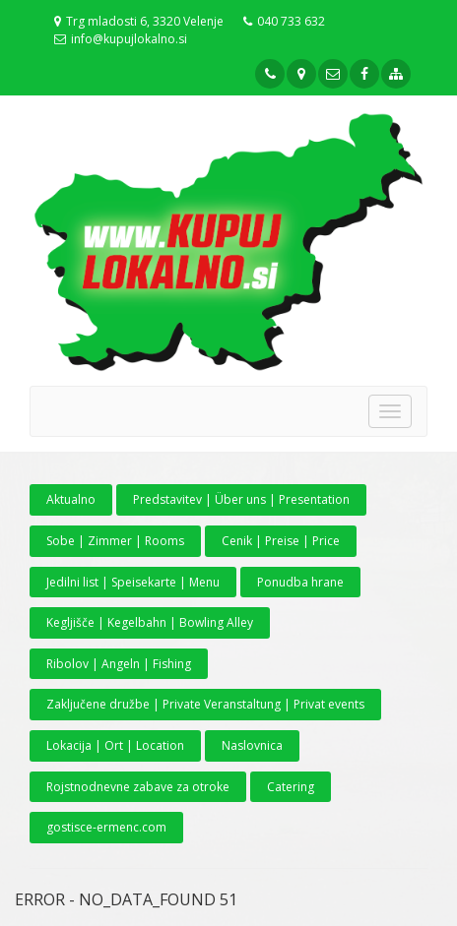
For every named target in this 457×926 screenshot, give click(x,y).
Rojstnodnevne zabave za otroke (137, 786)
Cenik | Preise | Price (281, 540)
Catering (290, 786)
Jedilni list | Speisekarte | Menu (133, 582)
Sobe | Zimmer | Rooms (115, 540)
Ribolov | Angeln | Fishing (118, 663)
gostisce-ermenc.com (106, 827)
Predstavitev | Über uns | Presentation (241, 499)
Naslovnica (252, 745)
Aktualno (71, 499)
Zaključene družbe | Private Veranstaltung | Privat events (205, 704)
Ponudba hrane (300, 582)
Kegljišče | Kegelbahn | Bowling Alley (149, 622)
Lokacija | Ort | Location (115, 745)
